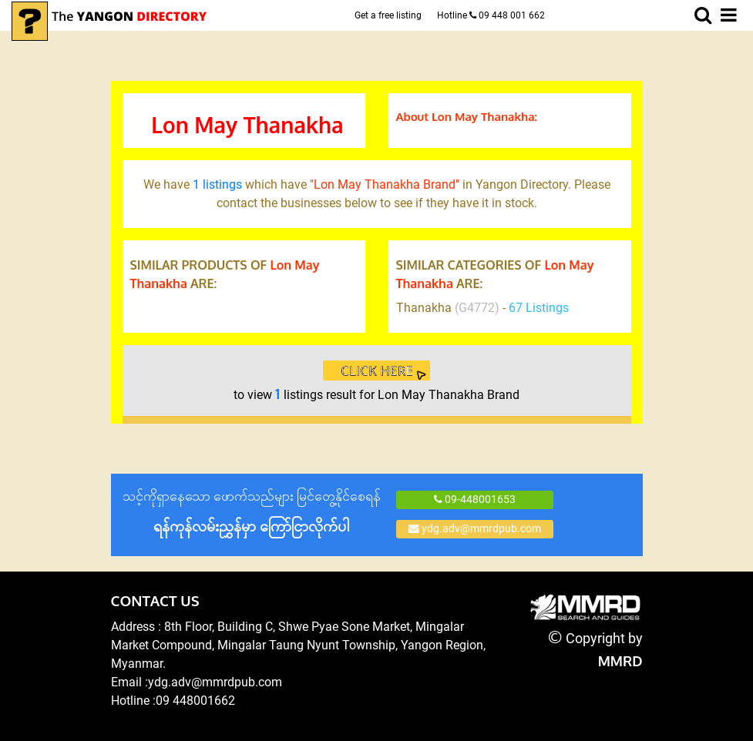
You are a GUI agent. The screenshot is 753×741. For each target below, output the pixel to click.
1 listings (217, 184)
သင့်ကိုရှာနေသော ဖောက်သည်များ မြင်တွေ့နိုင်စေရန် (252, 512)
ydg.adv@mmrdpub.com (474, 528)
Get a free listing (388, 15)
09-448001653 (475, 499)
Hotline (491, 15)
